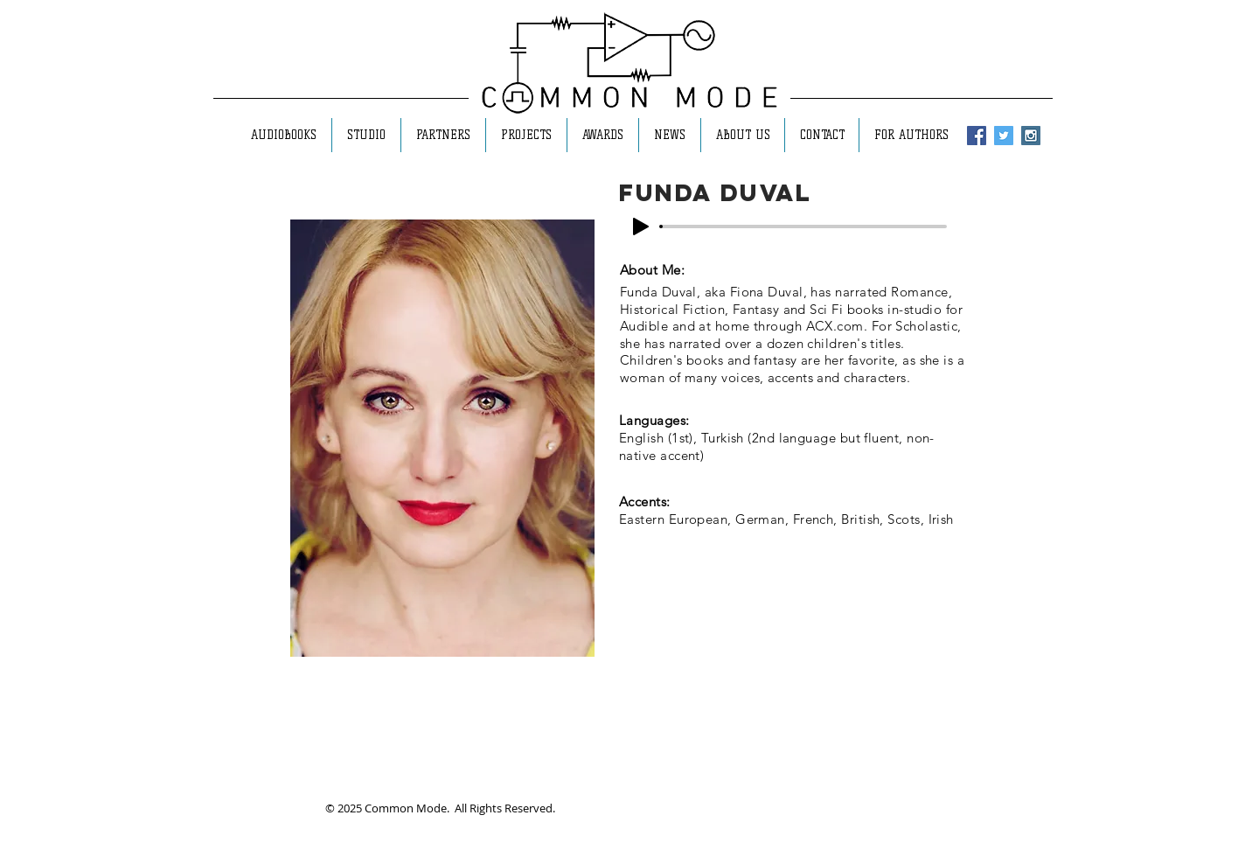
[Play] (641, 226)
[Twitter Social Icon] (1003, 135)
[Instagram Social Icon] (1030, 135)
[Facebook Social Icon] (976, 135)
